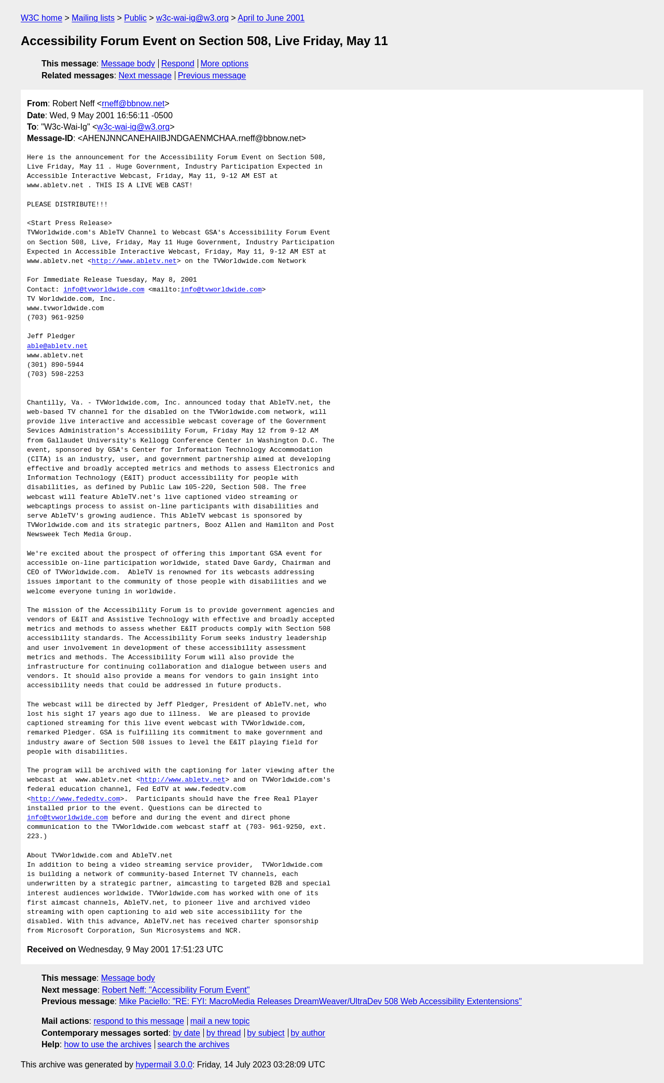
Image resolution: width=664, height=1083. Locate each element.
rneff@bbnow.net (133, 103)
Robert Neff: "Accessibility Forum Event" (176, 989)
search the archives (194, 1044)
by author (307, 1033)
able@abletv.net (57, 346)
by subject (265, 1033)
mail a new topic (220, 1021)
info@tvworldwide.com (103, 290)
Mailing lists (93, 17)
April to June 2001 (271, 17)
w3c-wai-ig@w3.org (192, 17)
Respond (178, 63)
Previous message (212, 75)
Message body (128, 63)
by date (186, 1033)
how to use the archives (107, 1044)
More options (225, 63)
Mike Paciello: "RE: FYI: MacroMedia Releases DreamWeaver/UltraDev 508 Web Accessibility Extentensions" (320, 1001)
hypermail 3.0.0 (163, 1064)
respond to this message (138, 1021)
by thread (223, 1033)
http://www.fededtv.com (75, 799)
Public (135, 17)
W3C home (41, 17)
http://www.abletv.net (134, 261)
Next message (145, 75)
